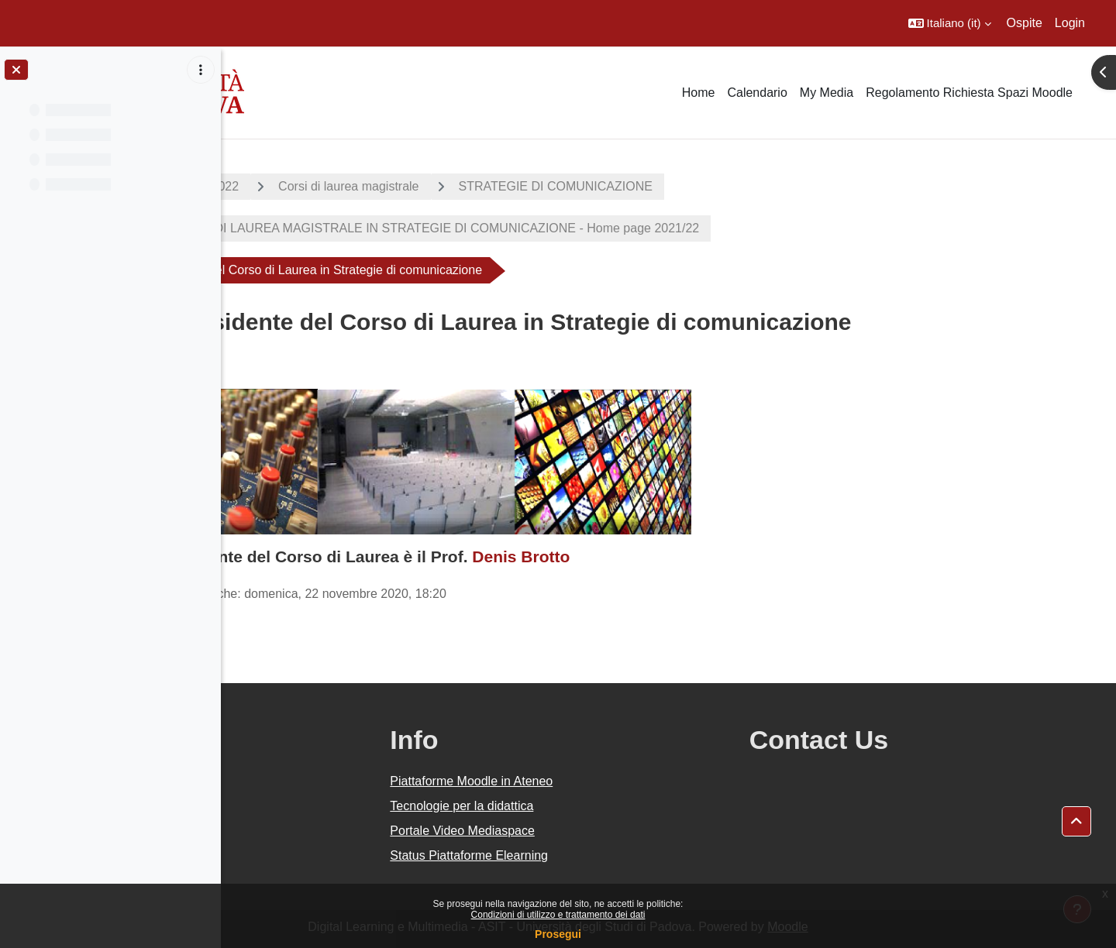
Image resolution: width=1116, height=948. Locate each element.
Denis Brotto (631, 556)
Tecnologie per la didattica (608, 805)
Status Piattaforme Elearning (616, 855)
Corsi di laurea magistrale (459, 186)
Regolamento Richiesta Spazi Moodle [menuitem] (969, 92)
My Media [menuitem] (826, 92)
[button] (950, 23)
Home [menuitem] (698, 92)
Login (1070, 22)
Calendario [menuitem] (757, 92)
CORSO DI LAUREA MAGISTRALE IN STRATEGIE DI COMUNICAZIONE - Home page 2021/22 (541, 228)
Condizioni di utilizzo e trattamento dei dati (558, 914)
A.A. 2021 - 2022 (303, 186)
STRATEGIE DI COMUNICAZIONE (666, 186)
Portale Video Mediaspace (609, 830)
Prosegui (558, 934)
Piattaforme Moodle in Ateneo (618, 781)
